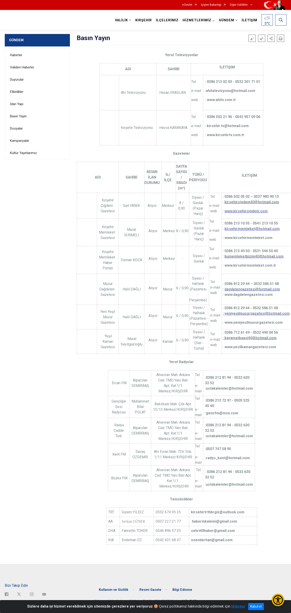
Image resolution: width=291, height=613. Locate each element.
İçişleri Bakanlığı (211, 4)
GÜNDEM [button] (226, 20)
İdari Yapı (16, 104)
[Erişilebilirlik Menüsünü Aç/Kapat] (278, 600)
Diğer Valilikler (239, 4)
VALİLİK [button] (121, 20)
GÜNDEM (16, 40)
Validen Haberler (22, 67)
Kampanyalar (19, 141)
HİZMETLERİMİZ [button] (197, 20)
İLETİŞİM (249, 20)
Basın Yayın (18, 116)
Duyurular (17, 79)
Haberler (16, 55)
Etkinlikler (17, 92)
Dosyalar (16, 128)
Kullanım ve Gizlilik (113, 589)
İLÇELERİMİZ (167, 20)
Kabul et (256, 606)
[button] (271, 38)
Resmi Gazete (150, 589)
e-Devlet (187, 4)
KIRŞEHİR (143, 20)
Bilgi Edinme (182, 589)
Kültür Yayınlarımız (23, 153)
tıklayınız (238, 606)
